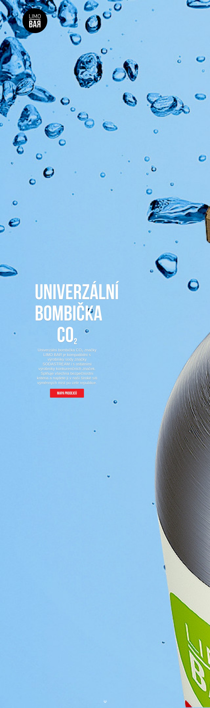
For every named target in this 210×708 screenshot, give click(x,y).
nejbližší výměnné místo (148, 567)
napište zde (88, 648)
